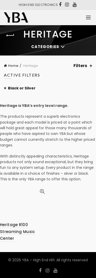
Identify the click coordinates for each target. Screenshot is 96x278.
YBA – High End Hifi (38, 260)
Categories (45, 46)
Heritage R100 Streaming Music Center (17, 231)
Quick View (42, 191)
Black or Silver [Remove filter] (22, 88)
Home (13, 65)
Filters (80, 65)
